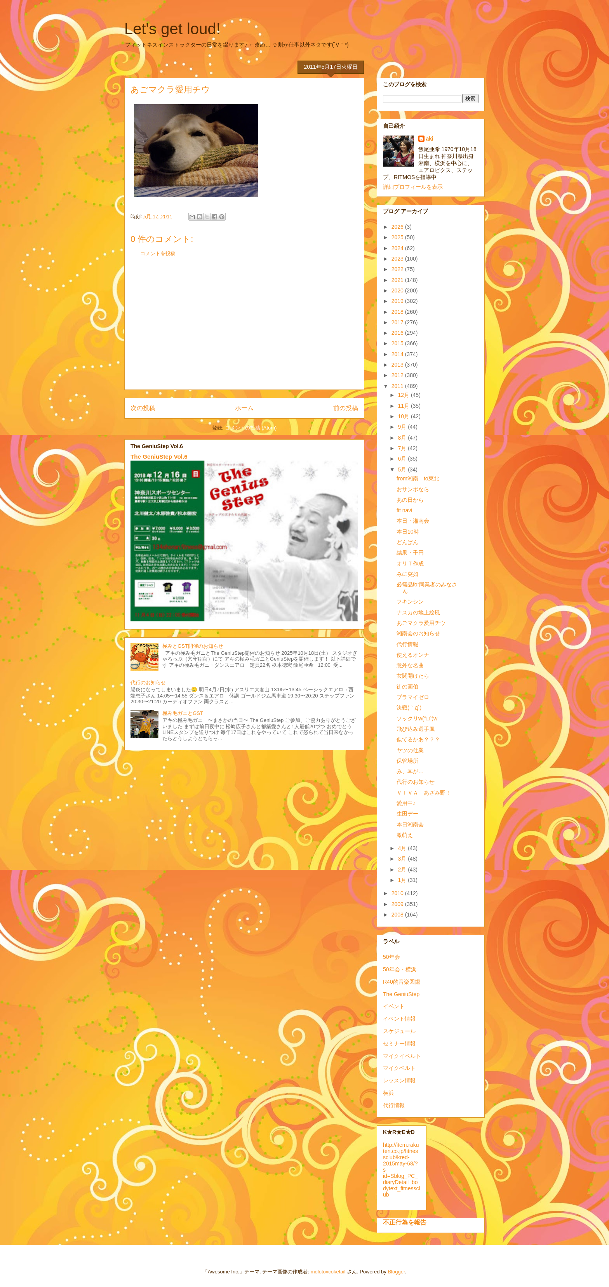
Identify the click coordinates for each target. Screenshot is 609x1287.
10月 (404, 416)
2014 (398, 354)
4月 (403, 848)
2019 (398, 301)
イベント (394, 1006)
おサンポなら (413, 489)
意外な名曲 (410, 665)
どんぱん (407, 542)
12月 (404, 395)
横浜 (388, 1093)
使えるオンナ (413, 655)
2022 (398, 269)
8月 (403, 438)
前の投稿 (345, 408)
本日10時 (408, 532)
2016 (398, 333)
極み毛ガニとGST (182, 713)
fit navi (404, 510)
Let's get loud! (172, 28)
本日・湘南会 (413, 521)
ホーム (244, 408)
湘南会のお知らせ (418, 633)
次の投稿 (142, 408)
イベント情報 (399, 1019)
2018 (398, 312)
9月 (403, 427)
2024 (398, 248)
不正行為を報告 (404, 1222)
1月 (403, 880)
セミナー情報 (399, 1043)
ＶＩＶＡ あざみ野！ (424, 793)
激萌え (405, 835)
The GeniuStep (401, 994)
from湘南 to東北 (418, 478)
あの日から (410, 500)
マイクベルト (399, 1068)
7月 (403, 448)
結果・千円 (410, 553)
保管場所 (407, 761)
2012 (398, 375)
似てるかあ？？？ (418, 739)
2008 (398, 914)
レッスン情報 (399, 1080)
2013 (398, 365)
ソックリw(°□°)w (417, 718)
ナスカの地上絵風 (418, 612)
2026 (398, 227)
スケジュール (399, 1031)
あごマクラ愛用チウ (421, 623)
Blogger (396, 1272)
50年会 (391, 957)
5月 (403, 469)
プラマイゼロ (413, 697)
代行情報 (407, 644)
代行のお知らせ (148, 682)
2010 (398, 893)
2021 (398, 280)
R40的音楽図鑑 (401, 982)
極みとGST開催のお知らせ (192, 646)
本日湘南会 (410, 824)
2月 (403, 869)
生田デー (407, 813)
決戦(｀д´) (409, 707)
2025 (398, 237)
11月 (404, 406)
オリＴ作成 (410, 563)
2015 (398, 343)
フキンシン (410, 601)
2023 (398, 259)
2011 (398, 386)
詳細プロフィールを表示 (413, 187)
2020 (398, 290)
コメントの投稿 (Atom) (251, 428)
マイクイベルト (402, 1056)
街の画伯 (407, 687)
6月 (403, 459)
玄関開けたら (413, 676)
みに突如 (407, 574)
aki (429, 139)
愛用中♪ (406, 803)
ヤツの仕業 (410, 750)
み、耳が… (410, 771)
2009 (398, 904)
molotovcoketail (328, 1272)
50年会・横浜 (399, 969)
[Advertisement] (244, 329)
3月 (403, 859)
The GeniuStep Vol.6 (159, 456)
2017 (398, 322)
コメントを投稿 (158, 253)
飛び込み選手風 (416, 729)
